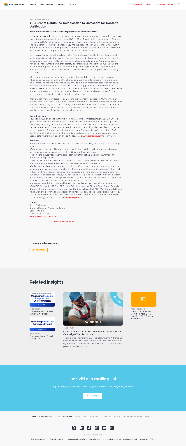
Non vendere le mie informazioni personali (120, 439)
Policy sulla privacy (38, 439)
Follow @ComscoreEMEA (64, 221)
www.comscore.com (92, 135)
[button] (137, 5)
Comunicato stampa (39, 19)
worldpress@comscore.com (43, 216)
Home (33, 416)
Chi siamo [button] (61, 4)
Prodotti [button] (33, 4)
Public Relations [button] (46, 4)
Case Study (35, 309)
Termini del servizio (57, 439)
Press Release (138, 309)
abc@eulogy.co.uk (73, 197)
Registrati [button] (92, 396)
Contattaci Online (147, 439)
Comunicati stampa (64, 416)
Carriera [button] (72, 4)
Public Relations (45, 416)
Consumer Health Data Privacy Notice (84, 439)
